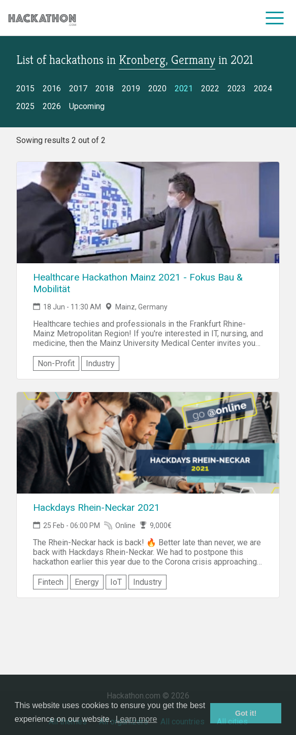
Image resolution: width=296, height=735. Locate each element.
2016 (52, 88)
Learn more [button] (136, 719)
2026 (52, 106)
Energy (87, 582)
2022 (210, 88)
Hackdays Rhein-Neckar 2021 (96, 507)
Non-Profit (56, 363)
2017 (78, 88)
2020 (157, 88)
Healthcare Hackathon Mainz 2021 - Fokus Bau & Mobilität (138, 283)
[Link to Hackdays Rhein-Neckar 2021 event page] (148, 443)
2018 (104, 88)
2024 (263, 88)
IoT (116, 582)
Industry (100, 363)
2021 (184, 88)
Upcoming (87, 106)
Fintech (50, 582)
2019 (131, 88)
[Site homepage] (42, 18)
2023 (236, 88)
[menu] (274, 18)
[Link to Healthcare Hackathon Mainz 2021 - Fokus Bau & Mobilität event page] (148, 212)
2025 (25, 106)
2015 (25, 88)
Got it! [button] (245, 713)
